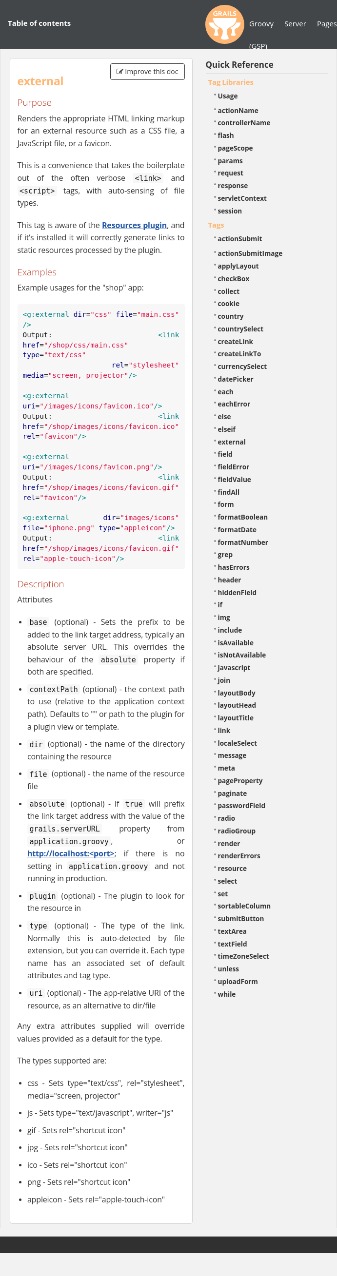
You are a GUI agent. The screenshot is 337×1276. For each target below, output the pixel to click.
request (230, 172)
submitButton (241, 918)
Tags (216, 225)
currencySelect (242, 366)
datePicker (236, 379)
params (230, 160)
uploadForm (238, 981)
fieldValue (234, 479)
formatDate (237, 529)
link (224, 730)
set (223, 893)
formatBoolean (243, 517)
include (230, 630)
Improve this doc (147, 71)
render (229, 843)
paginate (232, 793)
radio (227, 818)
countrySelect (241, 328)
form (226, 504)
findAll (229, 492)
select (228, 881)
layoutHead (237, 705)
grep (225, 554)
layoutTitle (236, 717)
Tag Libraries (231, 82)
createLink (236, 341)
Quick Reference (240, 64)
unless (228, 968)
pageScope (235, 148)
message (232, 755)
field (225, 454)
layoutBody (237, 692)
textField (232, 943)
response (233, 185)
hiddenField (237, 592)
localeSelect (238, 743)
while (227, 994)
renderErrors (239, 855)
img (224, 617)
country (231, 316)
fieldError (234, 466)
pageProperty (240, 780)
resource (232, 868)
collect (229, 291)
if (220, 604)
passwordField (242, 805)
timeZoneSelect (243, 956)
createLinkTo (239, 353)
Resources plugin (134, 225)
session (230, 210)
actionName (238, 110)
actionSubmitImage (250, 253)
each (226, 391)
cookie (228, 303)
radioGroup (237, 830)
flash (226, 135)
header (229, 579)
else (224, 416)
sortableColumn (244, 905)
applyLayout (238, 266)
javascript (234, 667)
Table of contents (39, 23)
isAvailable (236, 642)
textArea (232, 931)
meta (227, 768)
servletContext (242, 198)
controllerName (244, 122)
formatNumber (243, 542)
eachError (234, 403)
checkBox (234, 278)
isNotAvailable (242, 654)
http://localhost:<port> (71, 853)
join (224, 680)
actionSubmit (240, 238)
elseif (227, 429)
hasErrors (234, 567)
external (232, 441)
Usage (228, 95)
